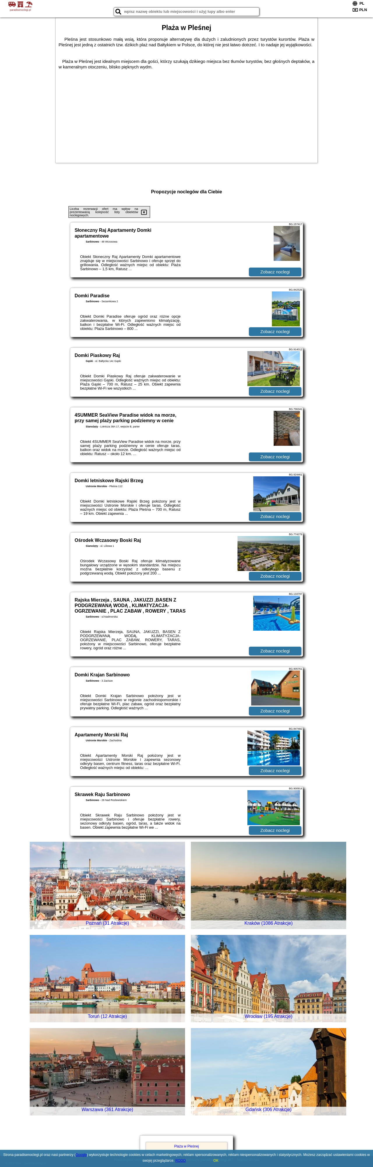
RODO (180, 1161)
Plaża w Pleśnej (186, 1146)
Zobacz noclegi (275, 271)
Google (81, 1155)
